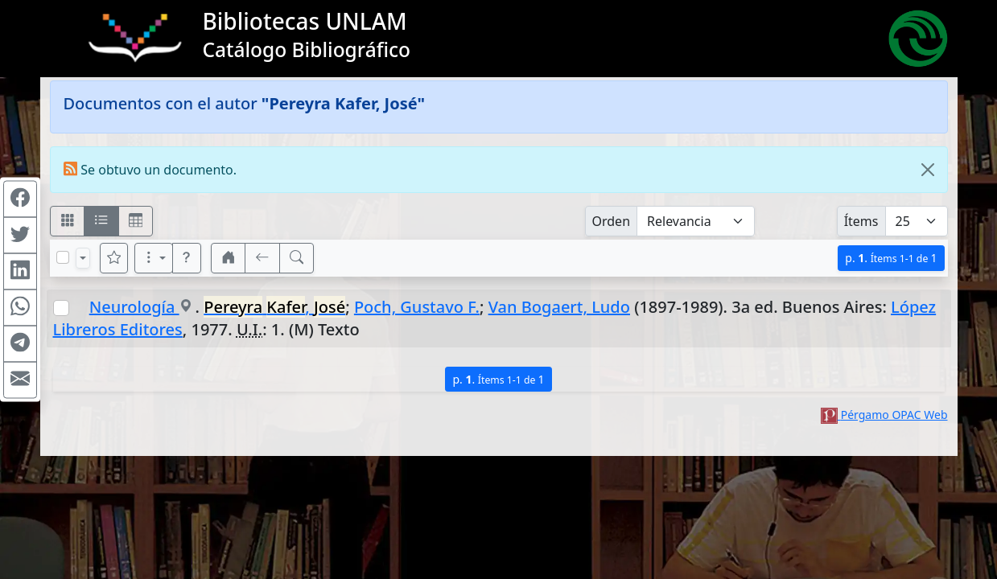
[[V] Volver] (262, 258)
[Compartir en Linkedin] (20, 271)
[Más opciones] (153, 258)
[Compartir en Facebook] (20, 199)
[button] (186, 258)
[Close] (927, 169)
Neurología (134, 307)
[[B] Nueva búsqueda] (297, 258)
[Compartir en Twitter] (20, 235)
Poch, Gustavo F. (417, 307)
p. (891, 257)
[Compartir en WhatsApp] (20, 308)
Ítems (861, 221)
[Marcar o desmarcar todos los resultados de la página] (62, 257)
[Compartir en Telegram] (20, 344)
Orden (611, 221)
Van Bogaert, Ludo (559, 307)
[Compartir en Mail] (20, 380)
